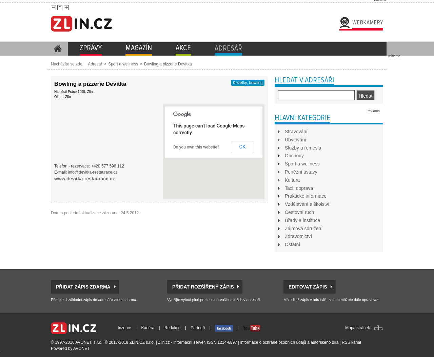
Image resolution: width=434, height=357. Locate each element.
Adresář (95, 64)
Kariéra (148, 327)
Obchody (294, 155)
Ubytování (295, 139)
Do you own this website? (196, 147)
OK (242, 147)
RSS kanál (351, 342)
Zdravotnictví (298, 236)
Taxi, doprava (299, 188)
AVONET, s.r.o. (88, 342)
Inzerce (124, 327)
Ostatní (292, 244)
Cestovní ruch (299, 212)
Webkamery (367, 22)
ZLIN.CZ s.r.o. (142, 342)
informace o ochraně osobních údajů (273, 342)
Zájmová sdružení (303, 228)
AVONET (81, 348)
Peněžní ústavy (301, 172)
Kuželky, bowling (248, 82)
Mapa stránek (357, 327)
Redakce (172, 327)
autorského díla (324, 342)
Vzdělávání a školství (307, 204)
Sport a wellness (123, 64)
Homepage (57, 49)
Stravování (296, 131)
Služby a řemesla (303, 148)
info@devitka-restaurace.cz (93, 172)
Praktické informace (306, 196)
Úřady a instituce (302, 220)
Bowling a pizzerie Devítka (168, 64)
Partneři (198, 327)
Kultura (292, 180)
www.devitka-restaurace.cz (84, 178)
